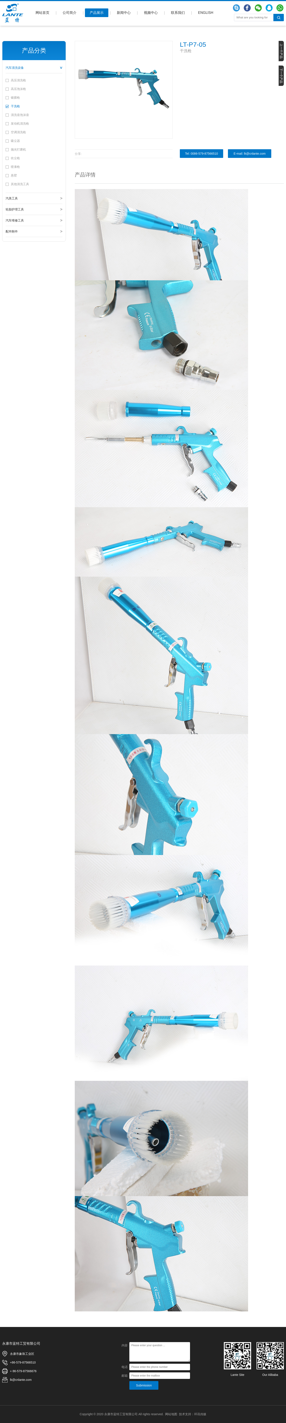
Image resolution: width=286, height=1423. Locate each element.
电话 (125, 1367)
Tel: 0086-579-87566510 (201, 153)
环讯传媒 (200, 1414)
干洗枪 (15, 106)
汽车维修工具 (15, 220)
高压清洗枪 (18, 80)
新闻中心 (124, 12)
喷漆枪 (15, 166)
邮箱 (125, 1375)
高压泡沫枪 (18, 89)
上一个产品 (281, 51)
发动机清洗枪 (20, 123)
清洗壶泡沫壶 (20, 115)
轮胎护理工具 (15, 209)
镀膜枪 (15, 97)
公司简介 (69, 12)
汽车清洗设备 (15, 67)
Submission (144, 1385)
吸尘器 (15, 141)
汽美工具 (12, 198)
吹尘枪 (15, 158)
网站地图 (171, 1414)
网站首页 (42, 12)
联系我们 (178, 12)
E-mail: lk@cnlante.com (249, 153)
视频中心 (151, 12)
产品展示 (97, 12)
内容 (125, 1345)
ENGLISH (205, 12)
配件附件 (12, 231)
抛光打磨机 (18, 149)
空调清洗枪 (18, 132)
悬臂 (14, 175)
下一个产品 (281, 75)
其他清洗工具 (20, 184)
